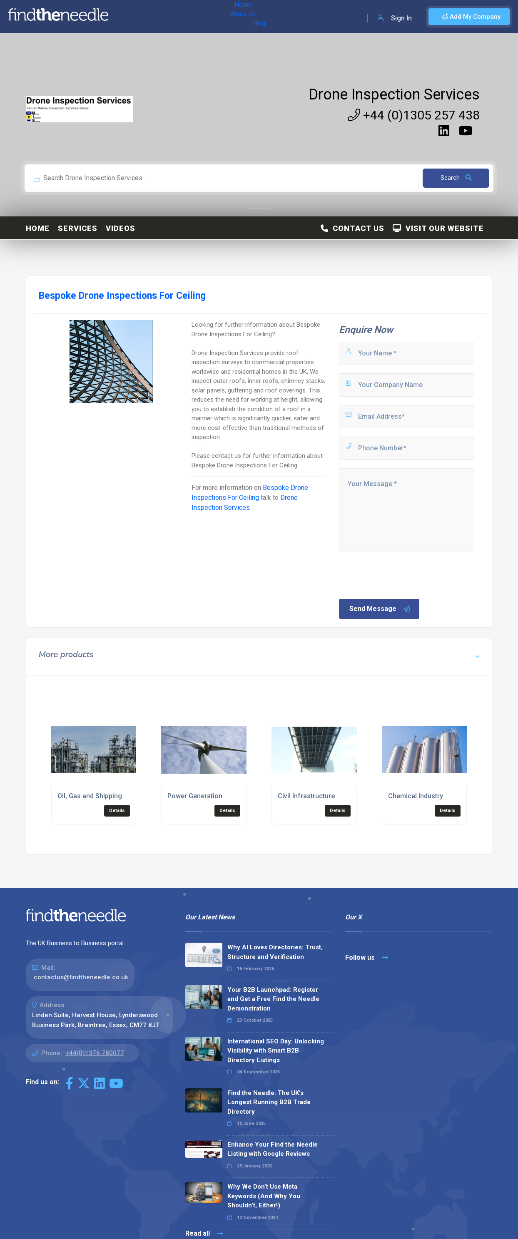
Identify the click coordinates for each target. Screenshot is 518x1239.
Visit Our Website (438, 228)
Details (117, 810)
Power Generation (194, 796)
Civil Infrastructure (306, 796)
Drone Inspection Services (394, 94)
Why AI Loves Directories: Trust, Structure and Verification (275, 952)
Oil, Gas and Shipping (89, 796)
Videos (120, 228)
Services (77, 228)
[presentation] (401, 574)
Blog (187, 16)
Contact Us (352, 228)
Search (456, 177)
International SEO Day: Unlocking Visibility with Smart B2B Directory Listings (275, 1051)
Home (126, 16)
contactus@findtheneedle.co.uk (81, 977)
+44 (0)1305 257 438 (414, 115)
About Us (157, 16)
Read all (204, 1233)
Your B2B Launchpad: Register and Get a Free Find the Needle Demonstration (273, 999)
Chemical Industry (415, 796)
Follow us (366, 957)
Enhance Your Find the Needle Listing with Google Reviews (272, 1149)
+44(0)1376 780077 (94, 1053)
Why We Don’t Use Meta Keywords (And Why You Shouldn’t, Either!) (263, 1196)
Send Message (380, 609)
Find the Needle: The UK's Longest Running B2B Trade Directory (269, 1102)
